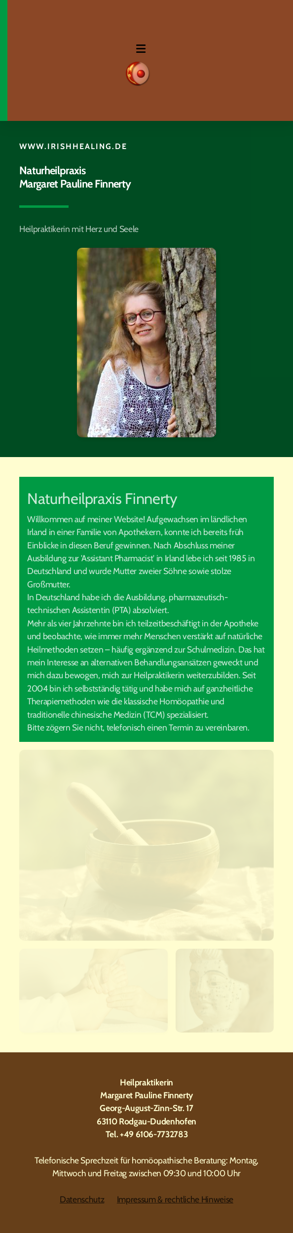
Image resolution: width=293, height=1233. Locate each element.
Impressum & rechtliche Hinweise (175, 1199)
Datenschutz (82, 1199)
